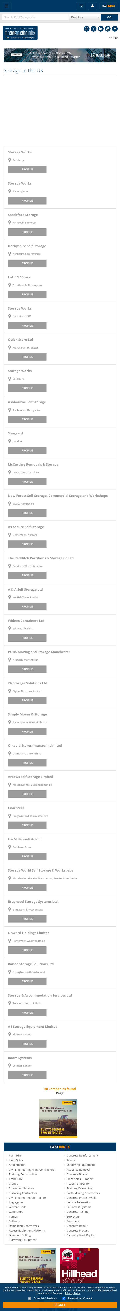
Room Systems (20, 1058)
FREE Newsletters (81, 6)
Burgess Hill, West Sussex (28, 909)
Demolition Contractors (24, 1226)
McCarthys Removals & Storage (33, 464)
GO (109, 17)
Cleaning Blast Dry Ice (81, 1235)
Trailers (72, 1160)
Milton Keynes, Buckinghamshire (32, 784)
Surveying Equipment (23, 1240)
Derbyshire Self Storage (27, 246)
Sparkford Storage (23, 214)
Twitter (93, 29)
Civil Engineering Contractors (27, 1198)
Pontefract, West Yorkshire (29, 940)
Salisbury (18, 160)
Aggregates (16, 1202)
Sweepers (73, 1221)
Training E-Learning (79, 1188)
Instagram (87, 29)
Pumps (13, 1216)
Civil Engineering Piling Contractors (31, 1169)
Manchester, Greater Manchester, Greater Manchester (45, 878)
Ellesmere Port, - (22, 1034)
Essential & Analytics (42, 1298)
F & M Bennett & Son (24, 839)
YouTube (108, 29)
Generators (16, 1211)
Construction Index (20, 34)
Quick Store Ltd (20, 339)
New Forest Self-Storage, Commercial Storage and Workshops (58, 495)
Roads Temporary (78, 1183)
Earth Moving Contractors (83, 1193)
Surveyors (73, 1216)
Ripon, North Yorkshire (26, 691)
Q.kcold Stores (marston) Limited (35, 745)
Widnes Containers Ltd (26, 620)
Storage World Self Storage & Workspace (40, 870)
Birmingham (20, 191)
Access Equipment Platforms (27, 1230)
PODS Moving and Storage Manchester (39, 652)
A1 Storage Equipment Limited (32, 1026)
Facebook (115, 29)
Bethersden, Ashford (25, 535)
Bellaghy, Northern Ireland (29, 972)
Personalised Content (77, 1298)
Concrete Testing (78, 1211)
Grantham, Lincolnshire (27, 753)
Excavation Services (21, 1188)
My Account (92, 6)
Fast (108, 6)
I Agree (60, 1305)
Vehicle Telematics (79, 1202)
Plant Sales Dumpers (80, 1179)
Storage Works (20, 152)
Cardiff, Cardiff (22, 316)
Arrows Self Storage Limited (30, 776)
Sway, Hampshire (23, 503)
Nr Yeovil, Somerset (24, 222)
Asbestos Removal (78, 1169)
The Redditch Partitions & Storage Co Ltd (41, 558)
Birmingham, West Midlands (30, 722)
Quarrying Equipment (81, 1165)
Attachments (17, 1165)
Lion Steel (16, 808)
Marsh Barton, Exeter (25, 347)
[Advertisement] (60, 111)
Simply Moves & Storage (27, 714)
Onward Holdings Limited (29, 932)
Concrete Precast (78, 1230)
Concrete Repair (77, 1226)
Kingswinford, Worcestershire (30, 816)
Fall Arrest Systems (79, 1207)
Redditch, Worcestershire (28, 566)
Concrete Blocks (77, 1174)
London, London (22, 1065)
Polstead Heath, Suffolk (27, 1003)
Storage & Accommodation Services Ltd (40, 995)
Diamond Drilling (20, 1235)
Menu (6, 6)
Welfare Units (17, 1207)
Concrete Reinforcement (82, 1155)
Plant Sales (16, 1160)
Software (14, 1221)
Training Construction (23, 1174)
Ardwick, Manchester (25, 659)
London (17, 441)
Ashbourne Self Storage (27, 402)
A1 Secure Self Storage (26, 527)
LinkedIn (101, 29)
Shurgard (15, 433)
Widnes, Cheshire (23, 628)
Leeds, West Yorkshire (26, 472)
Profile (27, 169)
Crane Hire (16, 1179)
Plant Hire (15, 1155)
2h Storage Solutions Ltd (27, 683)
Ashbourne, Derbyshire (27, 253)
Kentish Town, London (26, 597)
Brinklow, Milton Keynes (27, 285)
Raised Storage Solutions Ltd (31, 964)
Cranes (13, 1183)
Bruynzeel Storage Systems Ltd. (33, 901)
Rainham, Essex (22, 847)
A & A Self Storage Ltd (25, 589)
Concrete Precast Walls (81, 1198)
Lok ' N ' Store (19, 277)
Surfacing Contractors (23, 1193)
